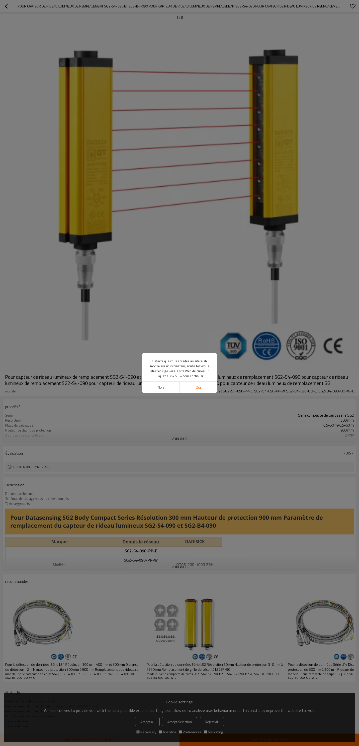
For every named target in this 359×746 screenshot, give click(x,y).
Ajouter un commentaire (32, 466)
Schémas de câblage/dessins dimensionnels (37, 498)
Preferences (190, 732)
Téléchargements (17, 503)
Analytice (167, 732)
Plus (347, 453)
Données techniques (19, 493)
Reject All (212, 721)
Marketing (213, 732)
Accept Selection (179, 721)
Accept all (147, 721)
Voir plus (179, 439)
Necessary (146, 732)
